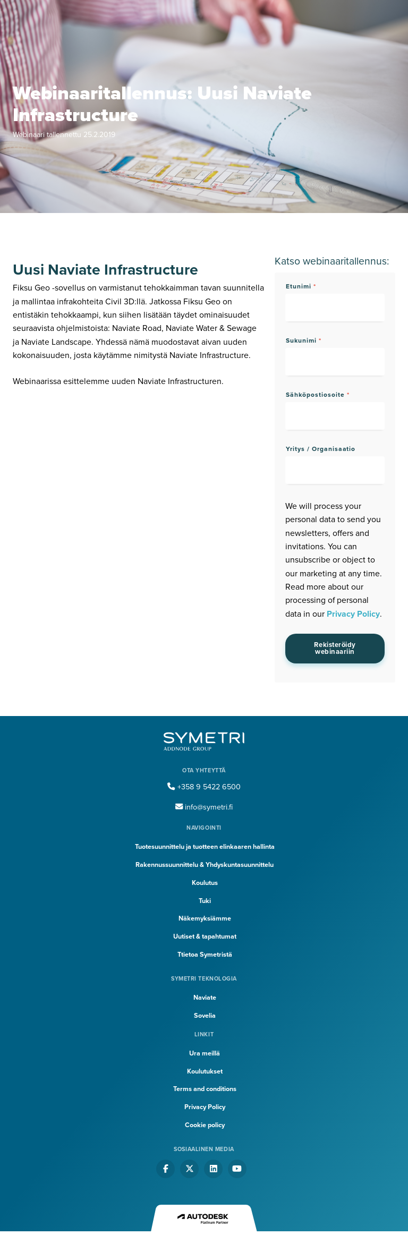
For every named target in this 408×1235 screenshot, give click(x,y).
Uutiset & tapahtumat (204, 936)
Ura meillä (204, 1053)
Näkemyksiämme (204, 918)
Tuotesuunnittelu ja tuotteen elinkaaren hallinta (205, 846)
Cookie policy (205, 1125)
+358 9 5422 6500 (203, 786)
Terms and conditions (204, 1089)
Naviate (204, 997)
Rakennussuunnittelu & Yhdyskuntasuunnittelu (204, 865)
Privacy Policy (353, 614)
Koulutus (205, 883)
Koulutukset (205, 1071)
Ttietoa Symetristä (204, 954)
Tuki (205, 901)
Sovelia (205, 1015)
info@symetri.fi (204, 807)
